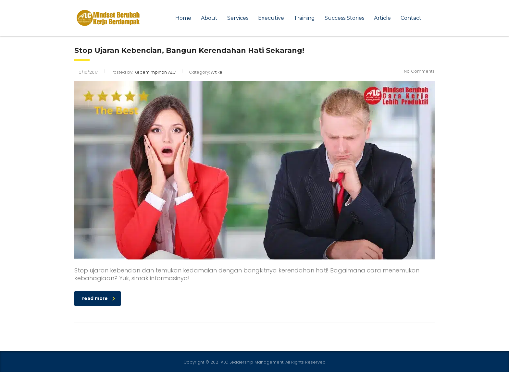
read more (98, 298)
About (209, 18)
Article (382, 18)
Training (304, 18)
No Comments (419, 71)
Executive (271, 18)
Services (237, 18)
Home (183, 18)
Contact (411, 18)
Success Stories (344, 18)
